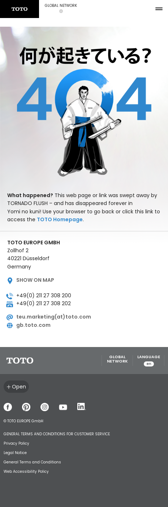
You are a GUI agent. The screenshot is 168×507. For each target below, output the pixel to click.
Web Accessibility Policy (26, 471)
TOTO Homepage (60, 219)
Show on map (35, 280)
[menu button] (159, 9)
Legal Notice (15, 452)
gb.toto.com (33, 325)
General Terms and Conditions (32, 462)
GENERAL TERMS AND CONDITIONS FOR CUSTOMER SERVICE (57, 434)
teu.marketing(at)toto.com (53, 316)
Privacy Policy (16, 443)
